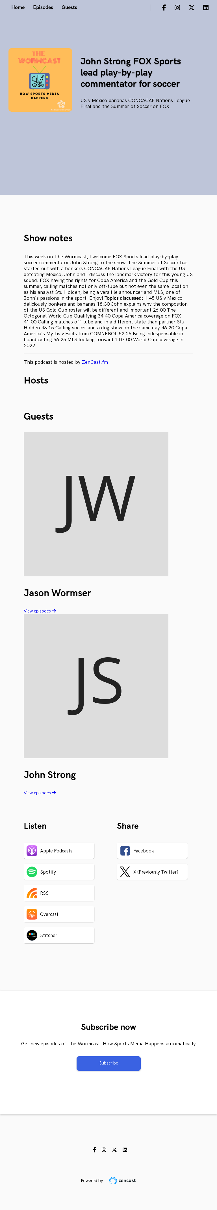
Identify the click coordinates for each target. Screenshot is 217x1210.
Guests (69, 7)
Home (18, 7)
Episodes (43, 7)
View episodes (40, 611)
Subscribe (108, 1063)
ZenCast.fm (95, 362)
